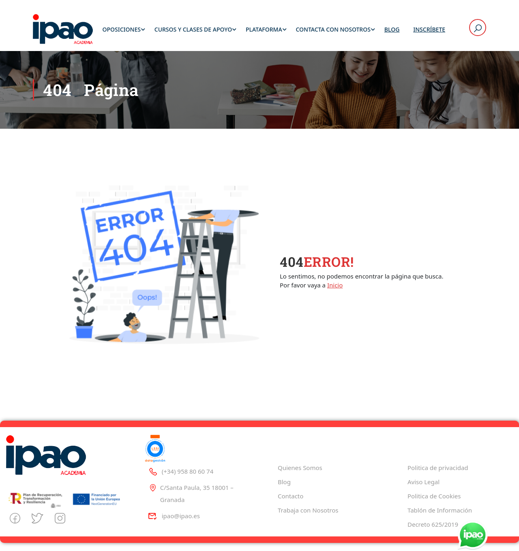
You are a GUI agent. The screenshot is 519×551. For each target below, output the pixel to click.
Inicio (335, 286)
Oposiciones (121, 30)
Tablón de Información (439, 510)
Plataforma (264, 30)
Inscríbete (429, 30)
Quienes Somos (300, 468)
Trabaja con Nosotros (308, 510)
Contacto (290, 496)
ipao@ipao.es (174, 516)
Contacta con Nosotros (333, 30)
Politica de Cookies (434, 496)
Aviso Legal (423, 482)
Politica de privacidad (437, 468)
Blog (392, 30)
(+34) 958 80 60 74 (180, 471)
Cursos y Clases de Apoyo (193, 30)
